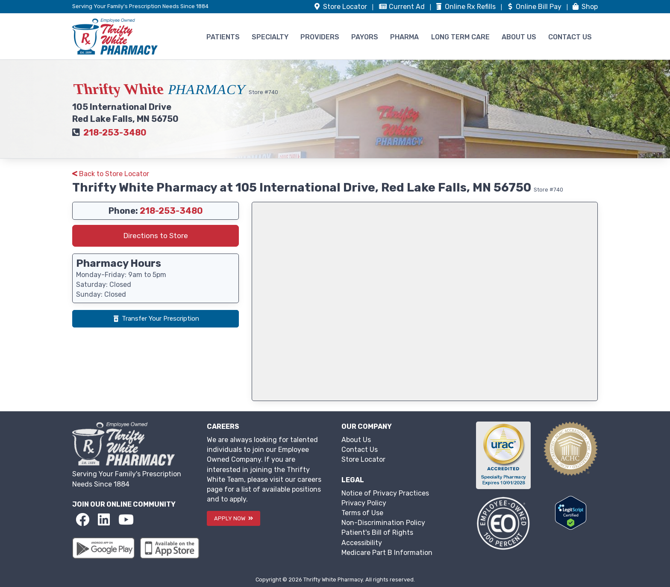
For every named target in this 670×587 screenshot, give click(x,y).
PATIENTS (223, 37)
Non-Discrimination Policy (383, 523)
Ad (402, 7)
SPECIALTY (270, 37)
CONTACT (570, 37)
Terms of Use (362, 513)
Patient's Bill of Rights (377, 532)
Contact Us (359, 449)
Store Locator (363, 459)
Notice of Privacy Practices (385, 493)
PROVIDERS (319, 37)
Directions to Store (155, 235)
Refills (466, 7)
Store (341, 7)
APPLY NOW (233, 518)
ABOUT (519, 37)
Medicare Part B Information (386, 553)
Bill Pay (534, 7)
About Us (356, 440)
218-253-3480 (115, 132)
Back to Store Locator (110, 174)
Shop (584, 7)
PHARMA (404, 37)
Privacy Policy (363, 503)
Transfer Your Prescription (155, 318)
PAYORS (364, 37)
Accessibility (361, 543)
